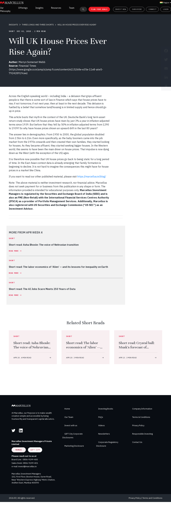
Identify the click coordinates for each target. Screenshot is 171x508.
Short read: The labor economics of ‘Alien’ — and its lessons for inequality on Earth (83, 349)
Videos (101, 425)
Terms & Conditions (141, 417)
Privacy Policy (138, 425)
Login (165, 9)
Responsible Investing (142, 434)
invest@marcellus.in (27, 466)
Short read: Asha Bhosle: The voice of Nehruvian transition (31, 347)
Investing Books (105, 408)
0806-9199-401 (30, 463)
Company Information (142, 408)
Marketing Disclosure (74, 446)
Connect (152, 9)
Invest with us (70, 425)
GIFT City (35, 450)
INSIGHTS (13, 24)
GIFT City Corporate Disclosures (72, 436)
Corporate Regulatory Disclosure (107, 444)
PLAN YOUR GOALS (99, 9)
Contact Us (137, 442)
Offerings (23, 7)
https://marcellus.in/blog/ (91, 176)
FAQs (100, 417)
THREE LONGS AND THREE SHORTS (38, 24)
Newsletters (104, 434)
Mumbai (18, 450)
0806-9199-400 (30, 459)
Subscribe (137, 9)
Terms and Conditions (152, 498)
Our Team (68, 417)
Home (67, 408)
